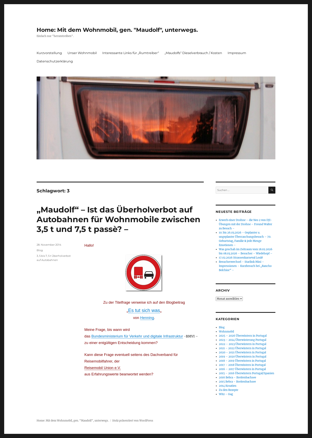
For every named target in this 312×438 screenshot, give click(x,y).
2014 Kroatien (227, 386)
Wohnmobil (226, 331)
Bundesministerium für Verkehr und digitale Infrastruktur (137, 336)
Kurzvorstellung (49, 53)
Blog (40, 250)
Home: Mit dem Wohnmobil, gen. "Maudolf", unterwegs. (117, 29)
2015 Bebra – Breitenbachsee (237, 381)
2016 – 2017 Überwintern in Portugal (242, 369)
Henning (147, 318)
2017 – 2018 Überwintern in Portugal (242, 365)
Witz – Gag (226, 394)
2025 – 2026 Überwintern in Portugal (243, 335)
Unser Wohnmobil (82, 53)
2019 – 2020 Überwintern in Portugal (242, 356)
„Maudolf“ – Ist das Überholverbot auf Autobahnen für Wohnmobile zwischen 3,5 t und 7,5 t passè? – (118, 219)
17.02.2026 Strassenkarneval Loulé (241, 257)
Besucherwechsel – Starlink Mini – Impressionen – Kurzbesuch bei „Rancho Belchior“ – (245, 266)
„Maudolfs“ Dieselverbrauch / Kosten (193, 53)
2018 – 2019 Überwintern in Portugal (242, 360)
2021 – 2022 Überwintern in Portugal (242, 348)
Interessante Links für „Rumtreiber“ (130, 53)
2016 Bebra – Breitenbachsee (237, 377)
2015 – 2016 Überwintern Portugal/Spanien (246, 373)
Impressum (237, 53)
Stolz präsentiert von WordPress (132, 420)
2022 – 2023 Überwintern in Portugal (242, 344)
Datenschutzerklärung (55, 61)
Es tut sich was (144, 310)
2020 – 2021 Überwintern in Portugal (242, 352)
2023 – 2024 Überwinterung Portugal (242, 340)
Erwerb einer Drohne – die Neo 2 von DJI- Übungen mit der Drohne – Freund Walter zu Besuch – (245, 224)
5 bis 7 (43, 255)
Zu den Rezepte (228, 390)
